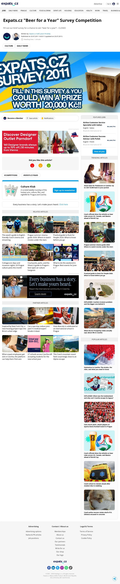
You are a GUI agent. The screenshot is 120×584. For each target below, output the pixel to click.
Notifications (47, 118)
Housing (68, 10)
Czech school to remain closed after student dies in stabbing (97, 485)
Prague (24, 10)
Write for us (60, 548)
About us (60, 535)
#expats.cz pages (30, 175)
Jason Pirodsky (45, 34)
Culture (33, 10)
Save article (31, 118)
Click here (63, 204)
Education (79, 10)
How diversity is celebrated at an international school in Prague (65, 328)
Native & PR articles (33, 535)
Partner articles (40, 303)
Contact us (60, 538)
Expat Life (57, 10)
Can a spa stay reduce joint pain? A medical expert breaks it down (39, 328)
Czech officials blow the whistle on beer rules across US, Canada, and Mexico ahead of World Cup (98, 216)
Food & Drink (45, 10)
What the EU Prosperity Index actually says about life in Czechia (98, 332)
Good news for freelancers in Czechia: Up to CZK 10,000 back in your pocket (99, 187)
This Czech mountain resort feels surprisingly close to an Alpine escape (64, 356)
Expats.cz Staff (34, 34)
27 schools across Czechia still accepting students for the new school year (40, 356)
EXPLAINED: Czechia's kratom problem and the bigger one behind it (98, 303)
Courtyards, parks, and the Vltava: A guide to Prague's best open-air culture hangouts (38, 266)
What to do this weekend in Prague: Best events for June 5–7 (65, 265)
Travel (105, 10)
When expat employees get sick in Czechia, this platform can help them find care (13, 356)
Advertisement (73, 129)
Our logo (60, 555)
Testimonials (60, 545)
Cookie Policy (86, 538)
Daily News (13, 10)
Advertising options (33, 531)
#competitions (10, 175)
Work (97, 10)
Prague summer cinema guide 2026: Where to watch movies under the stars (39, 237)
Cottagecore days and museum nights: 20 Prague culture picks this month (13, 265)
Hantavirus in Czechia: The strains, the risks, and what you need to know (98, 368)
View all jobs (99, 151)
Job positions (33, 538)
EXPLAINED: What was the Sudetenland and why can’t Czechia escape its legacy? (98, 397)
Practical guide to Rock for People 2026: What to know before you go (64, 237)
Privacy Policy (86, 535)
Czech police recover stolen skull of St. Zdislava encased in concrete (98, 513)
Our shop (60, 552)
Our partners (60, 541)
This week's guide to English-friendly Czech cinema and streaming (13, 237)
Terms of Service (86, 531)
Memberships (60, 531)
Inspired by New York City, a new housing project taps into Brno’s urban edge (14, 328)
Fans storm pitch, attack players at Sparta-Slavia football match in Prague (98, 426)
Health (89, 10)
